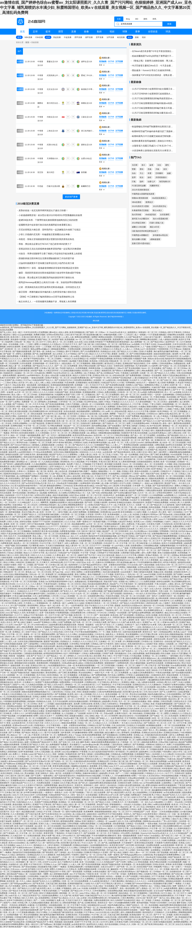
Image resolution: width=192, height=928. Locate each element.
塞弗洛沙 (149, 202)
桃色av (151, 359)
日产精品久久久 (68, 809)
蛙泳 (141, 177)
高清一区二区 (37, 907)
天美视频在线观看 (162, 438)
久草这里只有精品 (183, 383)
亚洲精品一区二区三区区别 (69, 584)
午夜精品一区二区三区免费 (52, 447)
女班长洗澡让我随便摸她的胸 (65, 452)
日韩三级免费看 (181, 418)
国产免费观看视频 (133, 375)
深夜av (26, 615)
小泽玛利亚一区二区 (84, 699)
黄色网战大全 (22, 462)
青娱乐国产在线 (153, 474)
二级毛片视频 (62, 512)
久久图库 (168, 802)
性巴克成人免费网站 (61, 347)
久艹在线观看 (80, 713)
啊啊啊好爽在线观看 (148, 339)
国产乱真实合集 (101, 469)
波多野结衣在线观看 (155, 663)
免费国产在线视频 (74, 519)
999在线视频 (178, 476)
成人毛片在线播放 (7, 845)
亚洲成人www (27, 754)
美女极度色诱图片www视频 (15, 507)
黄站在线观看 (37, 414)
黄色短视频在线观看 (26, 747)
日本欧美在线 (98, 790)
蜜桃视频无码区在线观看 (25, 663)
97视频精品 (46, 560)
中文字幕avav (176, 349)
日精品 (64, 474)
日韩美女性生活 (180, 701)
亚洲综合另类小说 (100, 375)
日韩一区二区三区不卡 (175, 565)
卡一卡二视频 (115, 471)
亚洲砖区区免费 (30, 548)
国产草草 (139, 687)
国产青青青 (184, 459)
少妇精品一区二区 (63, 445)
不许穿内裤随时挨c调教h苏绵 (149, 562)
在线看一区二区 (147, 373)
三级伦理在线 (57, 692)
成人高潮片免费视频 (166, 383)
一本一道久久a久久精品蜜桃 (13, 740)
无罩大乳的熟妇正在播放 (180, 629)
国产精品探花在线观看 (42, 440)
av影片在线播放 (34, 807)
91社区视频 (162, 879)
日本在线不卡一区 (111, 543)
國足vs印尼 (154, 227)
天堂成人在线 (70, 692)
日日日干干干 (95, 545)
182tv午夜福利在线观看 (54, 507)
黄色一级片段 (56, 773)
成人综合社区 (51, 553)
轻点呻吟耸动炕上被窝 (93, 402)
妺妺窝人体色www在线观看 (12, 761)
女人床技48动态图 (117, 375)
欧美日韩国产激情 (18, 466)
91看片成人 (30, 500)
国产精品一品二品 (91, 907)
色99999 (112, 502)
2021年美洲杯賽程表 (140, 190)
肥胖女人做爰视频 (24, 354)
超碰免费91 (174, 402)
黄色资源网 (45, 620)
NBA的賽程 (136, 202)
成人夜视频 (57, 476)
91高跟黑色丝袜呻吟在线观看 (125, 910)
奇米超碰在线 (114, 898)
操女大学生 (178, 752)
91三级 (171, 859)
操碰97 (81, 555)
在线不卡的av (59, 440)
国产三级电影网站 (31, 644)
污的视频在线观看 (92, 867)
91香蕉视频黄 (82, 368)
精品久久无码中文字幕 (82, 375)
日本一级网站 (152, 363)
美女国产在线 (172, 639)
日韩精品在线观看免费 (114, 706)
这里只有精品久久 (57, 466)
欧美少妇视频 (152, 615)
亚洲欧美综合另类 (42, 639)
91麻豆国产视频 (159, 387)
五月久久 (131, 505)
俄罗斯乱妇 (111, 737)
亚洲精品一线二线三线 (87, 416)
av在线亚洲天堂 (88, 685)
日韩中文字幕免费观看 (79, 557)
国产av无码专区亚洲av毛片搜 (34, 483)
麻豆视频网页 (158, 613)
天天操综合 (100, 629)
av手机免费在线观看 (10, 768)
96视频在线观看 (144, 718)
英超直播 (57, 37)
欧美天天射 (180, 469)
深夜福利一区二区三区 (148, 332)
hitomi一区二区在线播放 (151, 368)
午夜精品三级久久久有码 (23, 898)
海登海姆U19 (164, 181)
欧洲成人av (65, 536)
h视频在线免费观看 (135, 577)
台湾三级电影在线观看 (99, 788)
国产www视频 (26, 440)
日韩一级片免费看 (155, 797)
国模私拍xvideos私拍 (152, 821)
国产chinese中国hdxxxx (21, 445)
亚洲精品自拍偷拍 (87, 399)
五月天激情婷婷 (58, 579)
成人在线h (24, 560)
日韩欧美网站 (27, 430)
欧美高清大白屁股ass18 (132, 605)
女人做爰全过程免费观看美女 (142, 673)
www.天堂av (85, 893)
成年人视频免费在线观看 (160, 430)
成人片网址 (184, 819)
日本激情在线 (79, 747)
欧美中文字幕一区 (95, 713)
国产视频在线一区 (144, 871)
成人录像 (105, 483)
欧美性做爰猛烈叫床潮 (42, 541)
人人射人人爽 (29, 658)
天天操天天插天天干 (74, 833)
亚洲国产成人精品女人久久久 (120, 800)
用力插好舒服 (142, 543)
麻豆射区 (42, 788)
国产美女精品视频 (132, 368)
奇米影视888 (167, 768)
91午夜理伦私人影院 (149, 519)
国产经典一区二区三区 (82, 622)
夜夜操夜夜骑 (88, 349)
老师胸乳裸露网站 (181, 922)
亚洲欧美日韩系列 (53, 423)
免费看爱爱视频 (51, 785)
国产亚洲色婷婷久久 (127, 747)
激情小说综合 (121, 644)
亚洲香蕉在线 (54, 689)
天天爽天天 (45, 562)
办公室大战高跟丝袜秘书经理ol (24, 486)
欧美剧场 (94, 361)
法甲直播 (110, 37)
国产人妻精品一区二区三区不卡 (149, 888)
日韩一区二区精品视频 (73, 617)
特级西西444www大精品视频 (89, 776)
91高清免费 (68, 780)
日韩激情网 (8, 629)
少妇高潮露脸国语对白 (56, 665)
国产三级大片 (6, 385)
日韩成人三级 (185, 474)
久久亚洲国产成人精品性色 (155, 450)
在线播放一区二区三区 (99, 557)
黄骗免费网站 (181, 859)
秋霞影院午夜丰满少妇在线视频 (134, 433)
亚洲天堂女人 (55, 363)
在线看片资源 (146, 394)
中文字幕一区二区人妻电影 (87, 507)
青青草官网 (49, 833)
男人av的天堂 (11, 895)
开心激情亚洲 (132, 752)
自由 (134, 173)
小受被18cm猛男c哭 (169, 622)
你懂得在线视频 (72, 876)
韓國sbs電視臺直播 (140, 198)
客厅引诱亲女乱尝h (113, 651)
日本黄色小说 (147, 641)
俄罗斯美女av (125, 344)
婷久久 (147, 538)
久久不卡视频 (108, 574)
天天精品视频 (136, 656)
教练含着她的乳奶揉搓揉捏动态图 (140, 598)
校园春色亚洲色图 (24, 418)
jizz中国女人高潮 (122, 545)
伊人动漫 (26, 665)
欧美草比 (28, 804)
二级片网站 (165, 819)
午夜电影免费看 (84, 668)
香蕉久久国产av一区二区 (83, 629)
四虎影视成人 (40, 725)
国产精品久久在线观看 (85, 428)
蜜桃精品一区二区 (170, 426)
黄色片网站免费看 (109, 728)
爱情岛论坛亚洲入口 (94, 759)
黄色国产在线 (170, 483)
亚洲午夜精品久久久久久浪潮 (34, 481)
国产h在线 (33, 893)
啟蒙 (169, 173)
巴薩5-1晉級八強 (156, 223)
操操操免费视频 (178, 689)
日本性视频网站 (100, 891)
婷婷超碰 (31, 701)
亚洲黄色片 (64, 526)
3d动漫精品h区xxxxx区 (97, 905)
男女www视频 (160, 788)
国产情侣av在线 (166, 514)
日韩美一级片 (139, 474)
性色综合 (162, 399)
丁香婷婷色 (77, 577)
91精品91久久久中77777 (48, 526)
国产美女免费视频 (71, 677)
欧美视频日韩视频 (109, 457)
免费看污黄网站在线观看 (101, 337)
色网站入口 (134, 581)
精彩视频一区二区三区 (69, 893)
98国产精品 (85, 639)
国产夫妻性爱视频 (175, 361)
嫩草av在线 (164, 414)
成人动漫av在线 (166, 560)
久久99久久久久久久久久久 (147, 529)
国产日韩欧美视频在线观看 (141, 354)
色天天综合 (41, 675)
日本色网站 (35, 768)
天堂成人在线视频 (15, 553)
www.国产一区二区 (22, 625)
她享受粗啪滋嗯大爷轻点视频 (120, 466)
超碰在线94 (92, 814)
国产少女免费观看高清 (90, 351)
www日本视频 (150, 574)
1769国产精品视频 (8, 716)
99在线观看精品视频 (170, 776)
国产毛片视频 (67, 615)
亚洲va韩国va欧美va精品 (84, 486)
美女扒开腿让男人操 (30, 512)
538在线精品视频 (22, 759)
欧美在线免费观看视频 (27, 589)
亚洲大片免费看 (146, 351)
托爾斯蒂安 (154, 186)
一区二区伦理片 (10, 502)
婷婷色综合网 (152, 603)
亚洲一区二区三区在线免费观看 (56, 534)
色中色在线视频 (19, 493)
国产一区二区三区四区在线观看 (132, 728)
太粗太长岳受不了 (47, 716)
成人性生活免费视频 (136, 414)
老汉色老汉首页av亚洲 (173, 510)
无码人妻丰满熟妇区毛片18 (38, 879)
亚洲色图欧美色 (54, 406)
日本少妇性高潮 (118, 725)
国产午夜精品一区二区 (22, 404)
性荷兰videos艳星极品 (56, 697)
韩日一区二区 (18, 469)
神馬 (154, 19)
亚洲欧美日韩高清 (93, 603)
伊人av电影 (184, 356)
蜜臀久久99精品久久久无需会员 (47, 344)
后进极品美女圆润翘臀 (49, 591)
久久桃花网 (165, 517)
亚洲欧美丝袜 (74, 474)
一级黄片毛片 (99, 673)
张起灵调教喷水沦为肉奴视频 (74, 826)
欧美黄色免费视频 (74, 567)
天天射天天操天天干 (59, 800)
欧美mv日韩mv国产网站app (171, 406)
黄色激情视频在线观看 (124, 637)
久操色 (87, 883)
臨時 (141, 181)
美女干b (97, 567)
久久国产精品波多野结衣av (90, 565)
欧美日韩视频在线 (77, 332)
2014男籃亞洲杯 (138, 223)
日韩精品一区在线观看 (152, 375)
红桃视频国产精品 (102, 445)
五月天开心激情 (107, 922)
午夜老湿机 (171, 876)
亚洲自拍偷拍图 (34, 836)
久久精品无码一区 (18, 836)
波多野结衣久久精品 (137, 510)
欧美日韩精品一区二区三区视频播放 (172, 411)
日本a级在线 (39, 373)
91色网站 (79, 481)
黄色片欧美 (25, 555)
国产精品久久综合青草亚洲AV (132, 603)
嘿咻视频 (94, 387)
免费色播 (13, 368)
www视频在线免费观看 (119, 661)
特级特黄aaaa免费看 (153, 548)
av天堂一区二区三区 (23, 392)
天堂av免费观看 (122, 809)
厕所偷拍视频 (42, 454)
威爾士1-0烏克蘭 (139, 227)
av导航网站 (176, 910)
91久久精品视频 (78, 462)
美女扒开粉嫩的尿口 (159, 569)
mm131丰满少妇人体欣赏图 (90, 656)
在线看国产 (114, 888)
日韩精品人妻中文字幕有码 (170, 332)
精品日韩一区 (177, 869)
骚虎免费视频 (13, 356)
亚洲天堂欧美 (117, 459)
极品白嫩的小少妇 (113, 732)
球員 (168, 31)
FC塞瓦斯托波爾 (139, 186)
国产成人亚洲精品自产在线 (108, 373)
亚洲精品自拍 (148, 418)
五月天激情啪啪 (131, 589)
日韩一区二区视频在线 (85, 394)
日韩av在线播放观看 (103, 339)
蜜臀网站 (37, 797)
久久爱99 (165, 385)
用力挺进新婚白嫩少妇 (92, 335)
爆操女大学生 (57, 639)
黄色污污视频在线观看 (29, 620)
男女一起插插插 (122, 627)
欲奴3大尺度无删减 (180, 653)
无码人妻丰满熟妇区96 (130, 347)
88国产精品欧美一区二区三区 (58, 524)
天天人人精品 (26, 881)
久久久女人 (12, 756)
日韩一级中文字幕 (24, 538)
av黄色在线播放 (52, 838)
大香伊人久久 (19, 713)
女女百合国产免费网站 (163, 891)
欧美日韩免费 (110, 697)
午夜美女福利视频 (163, 673)
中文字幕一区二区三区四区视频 (24, 581)
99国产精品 (184, 644)
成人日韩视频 (86, 694)
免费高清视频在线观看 (145, 740)
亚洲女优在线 (159, 864)
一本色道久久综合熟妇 (80, 526)
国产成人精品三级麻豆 (23, 622)
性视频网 (59, 394)
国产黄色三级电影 (130, 426)
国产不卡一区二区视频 (182, 390)
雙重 (134, 169)
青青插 (169, 864)
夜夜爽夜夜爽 (24, 617)
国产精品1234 (77, 891)
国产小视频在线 (122, 886)
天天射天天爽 (46, 766)
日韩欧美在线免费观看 (94, 663)
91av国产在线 (97, 627)
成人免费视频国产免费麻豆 (27, 476)
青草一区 (17, 409)
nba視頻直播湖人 (159, 198)
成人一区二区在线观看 (86, 397)
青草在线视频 (185, 740)
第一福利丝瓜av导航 (48, 361)
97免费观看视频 (62, 613)
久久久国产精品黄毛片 (133, 337)
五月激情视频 (120, 826)
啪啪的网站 (103, 471)
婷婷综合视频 (26, 522)
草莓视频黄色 (55, 663)
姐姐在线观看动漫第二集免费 (166, 354)
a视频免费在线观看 (22, 464)
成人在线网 (104, 414)
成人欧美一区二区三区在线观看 (173, 442)
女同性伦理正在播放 (43, 495)
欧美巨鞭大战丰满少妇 (132, 692)
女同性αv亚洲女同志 (55, 335)
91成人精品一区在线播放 (104, 886)
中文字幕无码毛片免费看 (58, 430)
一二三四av (6, 383)
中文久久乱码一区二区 (20, 414)
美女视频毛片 (75, 744)
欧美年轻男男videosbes (83, 435)
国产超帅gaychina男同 (124, 816)
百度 (119, 19)
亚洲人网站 (147, 804)
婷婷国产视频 (37, 371)
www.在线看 (89, 342)
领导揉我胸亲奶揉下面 (60, 778)
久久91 (3, 675)
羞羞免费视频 (173, 740)
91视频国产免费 (140, 359)
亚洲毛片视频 (39, 708)
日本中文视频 (137, 409)
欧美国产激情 (58, 339)
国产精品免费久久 (176, 809)
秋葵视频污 (88, 567)
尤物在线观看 (7, 557)
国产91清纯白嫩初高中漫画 (125, 493)
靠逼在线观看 (173, 675)
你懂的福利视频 (110, 335)
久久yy (63, 596)
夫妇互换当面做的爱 (111, 572)
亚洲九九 (128, 814)
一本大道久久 (11, 591)
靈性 (167, 165)
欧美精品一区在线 (184, 797)
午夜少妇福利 (161, 584)
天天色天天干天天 (70, 344)
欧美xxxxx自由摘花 (42, 567)
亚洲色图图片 (146, 500)
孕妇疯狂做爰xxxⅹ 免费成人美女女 (115, 907)
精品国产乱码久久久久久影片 (54, 529)
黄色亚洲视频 (76, 392)
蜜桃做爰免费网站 (59, 349)
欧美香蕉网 (19, 670)
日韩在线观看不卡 (111, 519)
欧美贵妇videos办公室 (118, 469)
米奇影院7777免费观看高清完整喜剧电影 (112, 342)
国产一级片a (159, 898)
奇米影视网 (116, 447)
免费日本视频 (112, 771)
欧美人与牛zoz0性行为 (66, 836)
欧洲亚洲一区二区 (13, 349)
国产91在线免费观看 (45, 819)
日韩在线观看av (166, 363)
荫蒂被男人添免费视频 (47, 402)
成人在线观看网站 (140, 792)
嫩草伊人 (168, 390)
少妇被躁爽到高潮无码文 (37, 466)
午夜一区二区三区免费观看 (91, 543)
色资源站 (133, 550)
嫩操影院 (115, 869)
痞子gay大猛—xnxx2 (61, 572)
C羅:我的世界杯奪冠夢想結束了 (145, 231)
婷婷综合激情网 (14, 347)
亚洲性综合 (159, 641)
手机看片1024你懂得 (170, 507)
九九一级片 (144, 589)
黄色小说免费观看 (141, 800)
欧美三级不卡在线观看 (94, 651)
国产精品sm (102, 397)
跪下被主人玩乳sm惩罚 (54, 685)
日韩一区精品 (83, 387)
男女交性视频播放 (175, 687)
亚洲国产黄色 (43, 356)
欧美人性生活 (27, 409)
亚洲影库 (176, 577)
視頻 (112, 31)
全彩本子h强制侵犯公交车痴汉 (118, 790)
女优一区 (91, 562)
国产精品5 (11, 708)
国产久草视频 (15, 732)
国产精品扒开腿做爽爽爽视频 (144, 390)
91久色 (111, 680)
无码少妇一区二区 (37, 574)
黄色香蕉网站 (33, 605)
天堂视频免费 (66, 845)
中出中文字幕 (45, 543)
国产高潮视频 (61, 694)
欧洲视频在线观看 (66, 574)
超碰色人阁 (109, 816)
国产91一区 (21, 651)
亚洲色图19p (105, 512)
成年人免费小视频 (149, 553)
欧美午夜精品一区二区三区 (162, 469)
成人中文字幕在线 (77, 874)
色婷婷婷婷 (23, 416)
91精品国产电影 (62, 392)
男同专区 (14, 433)
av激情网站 (167, 783)
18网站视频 (159, 445)
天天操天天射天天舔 (163, 617)
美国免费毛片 (118, 339)
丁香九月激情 (155, 404)
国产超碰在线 (164, 593)
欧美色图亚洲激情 (27, 433)
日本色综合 (68, 486)
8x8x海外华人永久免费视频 (55, 414)
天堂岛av (59, 816)
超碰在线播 (16, 665)
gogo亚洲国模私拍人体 (31, 390)
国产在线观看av (115, 426)
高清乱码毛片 (109, 495)
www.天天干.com (116, 766)
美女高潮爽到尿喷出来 (38, 411)
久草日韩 (175, 593)
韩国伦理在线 (85, 649)
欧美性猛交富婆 (56, 411)
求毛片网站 (103, 766)
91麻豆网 (44, 876)
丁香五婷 (42, 486)
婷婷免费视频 (165, 874)
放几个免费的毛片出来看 (139, 469)
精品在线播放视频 (76, 502)
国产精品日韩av (158, 342)
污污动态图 (38, 399)
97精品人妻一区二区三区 (64, 927)
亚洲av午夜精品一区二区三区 (57, 378)
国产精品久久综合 (105, 366)
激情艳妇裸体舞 (152, 442)
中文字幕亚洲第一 (167, 670)
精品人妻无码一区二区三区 (77, 545)
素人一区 (38, 478)
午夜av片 (28, 428)
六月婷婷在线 (167, 524)
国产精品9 (116, 534)
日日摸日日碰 (177, 517)
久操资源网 (134, 373)
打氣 (134, 181)
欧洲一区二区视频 (97, 586)
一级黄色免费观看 (9, 375)
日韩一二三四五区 (125, 335)
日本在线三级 (9, 418)
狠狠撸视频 (80, 646)
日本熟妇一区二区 (25, 756)
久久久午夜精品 (70, 354)
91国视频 (88, 871)
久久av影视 (94, 881)
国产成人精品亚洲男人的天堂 (119, 792)
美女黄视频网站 (132, 634)
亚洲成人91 (144, 426)
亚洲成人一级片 (68, 459)
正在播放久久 (29, 682)
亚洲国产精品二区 (43, 339)
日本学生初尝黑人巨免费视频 (36, 332)
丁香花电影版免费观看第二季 (57, 859)
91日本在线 (47, 677)
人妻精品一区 (102, 821)
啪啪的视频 (132, 567)
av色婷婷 (83, 536)
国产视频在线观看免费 (22, 351)
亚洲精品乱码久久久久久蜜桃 (77, 447)
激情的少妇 (113, 764)
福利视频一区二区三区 (129, 519)
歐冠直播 (121, 37)
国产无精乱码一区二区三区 (114, 423)
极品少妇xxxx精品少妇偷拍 (176, 613)
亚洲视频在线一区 (44, 603)
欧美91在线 (29, 661)
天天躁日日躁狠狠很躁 (55, 545)
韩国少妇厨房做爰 (58, 620)
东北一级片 (18, 332)
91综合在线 (74, 728)
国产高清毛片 (114, 397)
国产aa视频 (125, 795)
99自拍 (160, 390)
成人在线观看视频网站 (13, 457)
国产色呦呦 (111, 586)
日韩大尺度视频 (72, 404)
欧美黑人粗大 (73, 694)
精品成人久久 (89, 577)
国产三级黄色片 (112, 807)
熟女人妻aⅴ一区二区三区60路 (25, 394)
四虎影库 (154, 591)
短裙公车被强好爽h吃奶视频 (95, 442)
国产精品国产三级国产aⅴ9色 (77, 610)
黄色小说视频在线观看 (132, 421)
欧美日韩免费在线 (57, 610)
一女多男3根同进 (76, 605)
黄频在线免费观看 (145, 438)
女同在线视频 (42, 795)
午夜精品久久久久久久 (154, 773)
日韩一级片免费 (142, 591)
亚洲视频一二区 (81, 385)
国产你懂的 (178, 574)
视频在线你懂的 (38, 673)
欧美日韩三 (16, 337)
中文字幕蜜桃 (102, 450)
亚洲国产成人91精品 (13, 380)
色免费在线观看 (44, 783)
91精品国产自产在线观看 (69, 553)
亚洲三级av (152, 689)
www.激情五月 (161, 708)
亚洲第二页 (124, 354)
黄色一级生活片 (78, 795)
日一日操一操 (174, 814)
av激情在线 (111, 380)
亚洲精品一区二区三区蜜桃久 (155, 656)
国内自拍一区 (149, 605)
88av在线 (169, 466)
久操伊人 (168, 522)
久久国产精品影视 (37, 423)
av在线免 (67, 814)
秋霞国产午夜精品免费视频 (101, 359)
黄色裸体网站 (170, 457)
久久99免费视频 (156, 495)
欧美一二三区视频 (44, 347)
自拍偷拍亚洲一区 (177, 871)
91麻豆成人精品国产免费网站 (131, 490)
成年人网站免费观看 (145, 371)
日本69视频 (5, 658)
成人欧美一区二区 (116, 442)
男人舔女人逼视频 (102, 459)
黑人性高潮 (82, 421)
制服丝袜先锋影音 (90, 773)
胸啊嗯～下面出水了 (118, 414)
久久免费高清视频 (148, 581)
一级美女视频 (173, 399)
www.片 (162, 519)
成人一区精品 (155, 886)
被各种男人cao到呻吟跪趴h (29, 375)
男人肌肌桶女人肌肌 (164, 730)
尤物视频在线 (74, 756)
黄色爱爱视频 (171, 711)
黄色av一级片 (46, 605)
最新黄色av (86, 356)
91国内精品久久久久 (25, 802)
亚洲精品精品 (59, 687)
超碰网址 (101, 409)
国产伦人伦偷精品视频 (86, 500)
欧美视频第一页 (129, 864)
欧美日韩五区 (34, 447)
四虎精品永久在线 (108, 351)
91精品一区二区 (85, 723)
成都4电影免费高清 (149, 742)
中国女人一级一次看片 (172, 867)
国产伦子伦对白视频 (94, 589)
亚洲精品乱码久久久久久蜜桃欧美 (147, 685)
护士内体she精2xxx (39, 625)
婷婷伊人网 (10, 637)
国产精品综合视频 (75, 907)
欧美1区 (166, 661)
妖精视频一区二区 (13, 514)
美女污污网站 (185, 656)
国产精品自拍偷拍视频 (104, 579)
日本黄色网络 (33, 876)
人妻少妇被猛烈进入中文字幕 (145, 378)
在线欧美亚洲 (66, 375)
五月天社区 (104, 661)
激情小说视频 (31, 828)
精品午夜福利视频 (60, 495)
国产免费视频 (52, 708)
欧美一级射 (140, 620)
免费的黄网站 (179, 526)
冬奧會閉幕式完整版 (140, 210)
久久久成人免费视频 (106, 406)
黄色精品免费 (185, 555)
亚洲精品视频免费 (112, 524)
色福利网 (9, 342)
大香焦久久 (22, 471)
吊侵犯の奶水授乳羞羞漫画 (50, 550)
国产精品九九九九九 (182, 641)
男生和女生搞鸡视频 (138, 694)
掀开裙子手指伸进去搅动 (34, 359)
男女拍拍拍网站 (85, 673)
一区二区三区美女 (160, 402)
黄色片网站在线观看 (87, 366)
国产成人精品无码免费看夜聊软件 (56, 438)
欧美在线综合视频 (88, 538)
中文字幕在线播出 (127, 869)
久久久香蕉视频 (42, 433)
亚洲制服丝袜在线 (172, 663)
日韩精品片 (137, 483)
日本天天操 (69, 632)
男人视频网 (16, 730)
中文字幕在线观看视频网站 (48, 459)
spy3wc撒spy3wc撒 (37, 406)
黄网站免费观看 (112, 490)
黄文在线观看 (100, 792)
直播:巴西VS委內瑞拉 (141, 243)
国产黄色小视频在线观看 (131, 397)
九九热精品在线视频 (50, 462)
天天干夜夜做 (22, 637)
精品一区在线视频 (11, 344)
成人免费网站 (77, 373)
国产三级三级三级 (86, 344)
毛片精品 (145, 430)
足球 (35, 31)
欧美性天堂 (117, 632)
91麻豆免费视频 (169, 840)
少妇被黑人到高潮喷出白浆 (77, 771)
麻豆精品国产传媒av (16, 874)
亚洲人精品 (96, 859)
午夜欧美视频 (83, 361)
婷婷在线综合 (14, 459)
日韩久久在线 (13, 522)
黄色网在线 (65, 462)
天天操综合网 (170, 797)
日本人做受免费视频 (41, 596)
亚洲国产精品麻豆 (132, 498)
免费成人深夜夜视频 (8, 752)
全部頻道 (153, 31)
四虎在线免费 (49, 646)
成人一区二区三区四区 (67, 416)
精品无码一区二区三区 (149, 526)
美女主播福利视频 (138, 663)
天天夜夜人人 (29, 603)
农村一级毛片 (152, 596)
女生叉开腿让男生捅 (149, 634)
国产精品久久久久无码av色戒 (50, 632)
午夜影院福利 (62, 557)
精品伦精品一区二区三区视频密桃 (76, 363)
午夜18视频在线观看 (177, 708)
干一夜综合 (124, 711)
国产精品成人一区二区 (56, 656)
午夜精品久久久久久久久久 (11, 359)
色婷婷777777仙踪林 (42, 522)
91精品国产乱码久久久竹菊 (112, 383)
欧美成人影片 (155, 651)
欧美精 (157, 462)
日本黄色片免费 (154, 524)
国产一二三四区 (122, 773)
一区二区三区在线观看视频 (174, 725)
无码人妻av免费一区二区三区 (170, 625)
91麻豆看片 (70, 507)
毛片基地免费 (141, 366)
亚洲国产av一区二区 (169, 474)
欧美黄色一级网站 (74, 819)
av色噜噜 (136, 344)
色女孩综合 (184, 426)
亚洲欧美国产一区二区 (129, 526)
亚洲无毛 (79, 785)
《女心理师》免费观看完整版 (93, 608)
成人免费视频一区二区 (140, 342)
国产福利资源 (81, 591)
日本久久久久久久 (52, 723)
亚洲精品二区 (18, 632)
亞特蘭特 (159, 173)
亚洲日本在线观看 (169, 488)
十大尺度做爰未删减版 (156, 335)
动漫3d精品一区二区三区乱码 (25, 505)
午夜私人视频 (179, 409)
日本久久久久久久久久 (97, 390)
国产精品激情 (173, 435)
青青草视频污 (75, 653)
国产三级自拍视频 (147, 565)
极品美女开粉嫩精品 (65, 646)
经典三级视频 (172, 677)
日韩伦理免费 (166, 701)
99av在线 (16, 385)
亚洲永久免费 (165, 737)
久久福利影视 (169, 505)
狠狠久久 (173, 569)
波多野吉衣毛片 (16, 711)
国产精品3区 (10, 809)
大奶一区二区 (180, 836)
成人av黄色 (75, 356)
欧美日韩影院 (7, 773)
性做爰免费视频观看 (164, 704)
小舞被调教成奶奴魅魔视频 (108, 433)
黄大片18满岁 (121, 720)
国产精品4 (4, 742)
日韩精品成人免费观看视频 (107, 428)
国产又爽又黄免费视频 (160, 454)
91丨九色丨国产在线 (91, 493)
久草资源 (90, 514)
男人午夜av (182, 557)
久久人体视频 (6, 404)
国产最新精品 (94, 620)
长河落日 (106, 859)
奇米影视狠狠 (123, 380)
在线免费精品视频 (102, 754)
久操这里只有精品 (125, 522)
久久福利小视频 (140, 512)
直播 (73, 31)
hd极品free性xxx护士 (151, 517)
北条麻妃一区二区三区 (23, 373)
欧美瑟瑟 (109, 541)
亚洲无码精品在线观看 (139, 711)
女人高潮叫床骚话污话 (93, 706)
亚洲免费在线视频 (111, 347)
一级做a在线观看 (37, 378)
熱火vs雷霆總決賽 (160, 219)
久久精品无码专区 (51, 371)
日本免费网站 (172, 912)
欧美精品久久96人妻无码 (90, 728)
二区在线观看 (157, 766)
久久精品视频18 (108, 368)
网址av (132, 476)
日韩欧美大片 (166, 471)
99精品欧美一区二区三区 (119, 361)
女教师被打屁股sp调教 (130, 553)
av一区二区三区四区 (84, 339)
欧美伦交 (43, 589)
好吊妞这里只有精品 (122, 387)
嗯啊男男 (45, 502)
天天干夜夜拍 (113, 833)
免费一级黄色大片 (84, 522)
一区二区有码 (73, 529)
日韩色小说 (19, 773)
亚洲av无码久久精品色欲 (127, 406)
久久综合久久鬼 (146, 831)
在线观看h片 (126, 474)
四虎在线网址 (15, 478)
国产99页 (168, 541)
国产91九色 (83, 354)
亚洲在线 (126, 409)
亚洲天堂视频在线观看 (42, 519)
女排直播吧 (164, 214)
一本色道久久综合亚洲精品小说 (75, 359)
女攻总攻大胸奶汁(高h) (177, 347)
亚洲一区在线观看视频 (105, 438)
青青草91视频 (6, 397)
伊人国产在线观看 (16, 529)
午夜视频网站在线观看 (175, 519)
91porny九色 (146, 833)
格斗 (143, 165)
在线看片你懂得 (10, 565)
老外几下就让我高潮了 (137, 680)
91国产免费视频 (133, 416)
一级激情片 (151, 383)
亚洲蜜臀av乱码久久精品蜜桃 (45, 428)
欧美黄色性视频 (106, 387)
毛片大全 (15, 488)
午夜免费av (167, 752)
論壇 (151, 165)
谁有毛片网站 (11, 416)
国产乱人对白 (6, 332)
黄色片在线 (58, 677)
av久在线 (79, 342)
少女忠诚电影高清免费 (55, 397)
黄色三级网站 (77, 572)
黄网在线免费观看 (82, 337)
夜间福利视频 (44, 548)
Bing (128, 19)
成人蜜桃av (92, 433)
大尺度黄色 (109, 627)
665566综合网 (57, 562)
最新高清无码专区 (106, 637)
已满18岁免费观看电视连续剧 (109, 692)
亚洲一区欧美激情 (46, 613)
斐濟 (134, 177)
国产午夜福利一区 (98, 378)
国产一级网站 (30, 526)
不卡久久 (88, 891)
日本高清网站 (110, 687)
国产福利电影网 (19, 517)
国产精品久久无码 (135, 538)
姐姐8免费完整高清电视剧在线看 (63, 625)
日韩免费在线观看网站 (83, 380)
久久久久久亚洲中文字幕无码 (30, 785)
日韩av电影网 (38, 490)
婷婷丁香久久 (149, 730)
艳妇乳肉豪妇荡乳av (156, 694)
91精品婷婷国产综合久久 (43, 380)
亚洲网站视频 (17, 426)
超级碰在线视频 (147, 445)
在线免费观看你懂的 (145, 677)
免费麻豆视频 (39, 335)
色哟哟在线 (53, 493)
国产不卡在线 (31, 800)
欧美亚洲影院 (94, 383)
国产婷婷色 (28, 831)
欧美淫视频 (98, 347)
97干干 (155, 876)
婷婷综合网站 (80, 670)
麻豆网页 (183, 399)
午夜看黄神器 (163, 349)
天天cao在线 (132, 565)
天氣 (157, 169)
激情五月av (35, 560)
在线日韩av (97, 649)
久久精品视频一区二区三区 (48, 919)
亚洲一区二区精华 (18, 524)
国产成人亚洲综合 (50, 917)
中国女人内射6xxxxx (99, 689)
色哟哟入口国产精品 (134, 385)
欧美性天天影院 (178, 661)
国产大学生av (43, 800)
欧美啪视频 (70, 339)
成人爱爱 (74, 430)
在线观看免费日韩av (96, 596)
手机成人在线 (161, 816)
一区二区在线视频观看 (71, 406)
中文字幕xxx (23, 438)
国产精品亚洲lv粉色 (122, 452)
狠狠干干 (140, 665)
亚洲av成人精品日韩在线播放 (71, 759)
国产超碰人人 (102, 718)
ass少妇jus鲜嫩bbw (70, 752)
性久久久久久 (99, 694)
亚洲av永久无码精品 (78, 390)
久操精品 (120, 625)
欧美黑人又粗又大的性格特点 (66, 661)
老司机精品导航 (53, 809)
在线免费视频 (140, 466)
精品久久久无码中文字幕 (34, 553)
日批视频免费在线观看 (131, 356)
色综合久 (152, 586)
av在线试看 (101, 399)
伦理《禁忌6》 (152, 812)
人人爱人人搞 (68, 337)
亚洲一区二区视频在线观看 (152, 749)
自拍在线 (168, 641)
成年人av (77, 888)
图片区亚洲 (72, 627)
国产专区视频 (35, 438)
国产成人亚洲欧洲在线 (87, 903)
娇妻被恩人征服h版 (27, 905)
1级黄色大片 (160, 744)
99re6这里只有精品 (115, 498)
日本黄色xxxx (14, 390)
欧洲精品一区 (65, 802)
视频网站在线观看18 (58, 502)
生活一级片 (16, 812)
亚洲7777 (123, 538)
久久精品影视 (128, 534)
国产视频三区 (89, 478)
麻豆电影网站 (6, 505)
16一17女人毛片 (31, 550)
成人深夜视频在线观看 (20, 737)
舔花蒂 (116, 486)
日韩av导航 (163, 742)
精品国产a (80, 459)
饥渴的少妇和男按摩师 (153, 409)
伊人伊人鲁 (134, 601)
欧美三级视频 (86, 677)
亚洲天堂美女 (74, 414)
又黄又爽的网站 (118, 881)
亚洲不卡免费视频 (121, 500)
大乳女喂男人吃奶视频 (86, 409)
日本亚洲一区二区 (48, 735)
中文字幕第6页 (84, 627)
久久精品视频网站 (39, 464)
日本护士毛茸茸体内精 (75, 601)
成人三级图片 (165, 603)
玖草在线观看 (26, 363)
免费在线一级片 (60, 603)
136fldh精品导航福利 (48, 505)
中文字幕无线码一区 (128, 584)
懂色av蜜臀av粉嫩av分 (40, 349)
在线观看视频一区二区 (172, 404)
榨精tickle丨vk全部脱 (16, 680)
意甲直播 (99, 37)
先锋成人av (51, 351)
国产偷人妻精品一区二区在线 (95, 510)
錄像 (86, 31)
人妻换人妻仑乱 (40, 430)
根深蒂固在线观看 (34, 534)
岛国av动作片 (46, 680)
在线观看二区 (99, 380)
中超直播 (67, 37)
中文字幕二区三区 (120, 507)
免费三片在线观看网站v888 (138, 423)
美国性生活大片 (54, 481)
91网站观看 (127, 359)
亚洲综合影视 (87, 704)
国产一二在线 (136, 627)
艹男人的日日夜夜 (169, 821)
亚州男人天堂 (101, 514)
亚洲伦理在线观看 (133, 430)
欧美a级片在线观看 (65, 790)
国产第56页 (8, 464)
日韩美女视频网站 (20, 423)
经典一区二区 (121, 680)
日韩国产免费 (108, 653)
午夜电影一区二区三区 (50, 668)
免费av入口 (132, 862)
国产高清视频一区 (29, 788)
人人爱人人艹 (117, 445)
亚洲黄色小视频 (128, 682)
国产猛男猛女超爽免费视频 (139, 613)
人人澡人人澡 (126, 514)
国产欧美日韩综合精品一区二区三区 (132, 586)
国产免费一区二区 (109, 567)
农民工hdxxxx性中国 (170, 907)
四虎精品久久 (66, 641)
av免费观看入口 (171, 495)
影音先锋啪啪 (126, 512)
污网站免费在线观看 (154, 490)
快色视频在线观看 (29, 871)
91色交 (109, 910)
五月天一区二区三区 (70, 423)
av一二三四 (31, 838)
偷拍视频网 (14, 447)
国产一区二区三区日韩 (101, 534)
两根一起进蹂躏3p (116, 481)
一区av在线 (178, 802)
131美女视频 (155, 752)
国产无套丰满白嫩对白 (59, 356)
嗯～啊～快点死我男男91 (39, 450)
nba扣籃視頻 (150, 214)
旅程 (149, 177)
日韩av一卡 (104, 332)
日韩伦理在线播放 (122, 435)
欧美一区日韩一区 (47, 512)
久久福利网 (153, 366)
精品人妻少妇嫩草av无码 (107, 538)
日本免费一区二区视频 (142, 486)
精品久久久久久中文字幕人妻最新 (103, 354)
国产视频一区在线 (32, 670)
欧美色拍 (117, 359)
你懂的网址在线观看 (176, 335)
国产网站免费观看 (24, 708)
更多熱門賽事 (71, 197)
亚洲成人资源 (128, 471)
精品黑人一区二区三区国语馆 (26, 543)
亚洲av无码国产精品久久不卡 (60, 469)
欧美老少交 (45, 579)
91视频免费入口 (43, 718)
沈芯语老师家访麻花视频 (48, 514)
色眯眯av (26, 907)
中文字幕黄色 (130, 718)
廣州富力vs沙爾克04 (140, 219)
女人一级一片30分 (150, 646)
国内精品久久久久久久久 (81, 347)
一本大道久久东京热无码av (168, 586)
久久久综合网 (98, 541)
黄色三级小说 (87, 476)
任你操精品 (178, 512)
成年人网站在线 (175, 433)
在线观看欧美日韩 (66, 428)
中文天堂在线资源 (133, 608)
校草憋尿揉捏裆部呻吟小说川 (61, 581)
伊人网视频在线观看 (77, 433)
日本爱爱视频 (41, 469)
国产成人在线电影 (120, 476)
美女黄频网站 (40, 577)
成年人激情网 (129, 620)
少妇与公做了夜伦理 (71, 608)
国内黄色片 (89, 680)
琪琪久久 (42, 828)
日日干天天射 (69, 562)
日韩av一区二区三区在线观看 (41, 586)
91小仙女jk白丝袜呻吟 (155, 778)
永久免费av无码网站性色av (70, 493)
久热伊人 (158, 608)
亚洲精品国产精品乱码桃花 (134, 363)
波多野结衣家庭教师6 (183, 620)
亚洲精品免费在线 (35, 557)
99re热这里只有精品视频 (23, 397)
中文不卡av (160, 418)
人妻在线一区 (86, 404)
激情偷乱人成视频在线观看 (119, 390)
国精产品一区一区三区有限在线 (66, 569)
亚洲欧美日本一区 (162, 440)
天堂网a (46, 864)
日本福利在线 (15, 677)
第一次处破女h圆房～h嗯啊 (37, 874)
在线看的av (147, 859)
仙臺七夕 (151, 181)
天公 (141, 173)
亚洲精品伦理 (103, 761)
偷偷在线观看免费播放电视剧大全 (36, 692)
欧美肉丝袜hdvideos (98, 919)
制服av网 (7, 526)
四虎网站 (152, 476)
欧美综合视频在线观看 (78, 701)
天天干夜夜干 (58, 543)
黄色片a (63, 756)
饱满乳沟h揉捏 (30, 850)
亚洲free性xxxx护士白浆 (23, 725)
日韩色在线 (103, 361)
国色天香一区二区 (68, 409)
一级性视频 (173, 656)
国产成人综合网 (49, 807)
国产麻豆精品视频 (75, 706)
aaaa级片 (113, 821)
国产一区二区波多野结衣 (165, 371)
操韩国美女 (133, 332)
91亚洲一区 (161, 740)
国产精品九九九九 (7, 442)
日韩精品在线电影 (183, 394)
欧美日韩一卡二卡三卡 (103, 435)
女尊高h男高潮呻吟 (164, 493)
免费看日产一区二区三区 (23, 821)
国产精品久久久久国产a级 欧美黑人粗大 (160, 421)
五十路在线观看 (131, 802)
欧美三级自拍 (152, 670)
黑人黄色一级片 (61, 390)
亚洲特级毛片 (38, 418)
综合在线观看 (105, 639)
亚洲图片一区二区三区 (9, 440)
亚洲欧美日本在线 (7, 584)
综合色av (140, 850)
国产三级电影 (61, 852)
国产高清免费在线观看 (115, 385)
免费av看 (90, 459)
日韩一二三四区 (26, 344)
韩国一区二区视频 (25, 565)
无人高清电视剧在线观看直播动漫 (17, 697)
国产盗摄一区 (9, 354)
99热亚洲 (20, 562)
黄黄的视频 (99, 732)
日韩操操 (31, 339)
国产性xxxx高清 (89, 440)
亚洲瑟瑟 (176, 771)
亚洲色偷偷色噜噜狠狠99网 (62, 385)
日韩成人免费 (185, 529)
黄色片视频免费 (94, 574)
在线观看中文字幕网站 (72, 773)
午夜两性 (127, 418)
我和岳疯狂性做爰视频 (33, 457)
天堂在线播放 (57, 718)
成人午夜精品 (90, 373)
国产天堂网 (36, 776)
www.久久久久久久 (126, 649)
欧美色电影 (38, 538)
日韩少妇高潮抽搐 (184, 373)
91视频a (142, 406)
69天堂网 (130, 845)
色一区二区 (30, 718)
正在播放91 (144, 514)
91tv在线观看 (176, 454)
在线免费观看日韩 (78, 613)
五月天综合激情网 (60, 701)
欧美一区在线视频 (168, 462)
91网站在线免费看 (41, 498)
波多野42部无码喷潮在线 (32, 601)
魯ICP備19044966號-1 (116, 317)
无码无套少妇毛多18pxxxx (78, 418)
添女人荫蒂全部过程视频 (138, 569)
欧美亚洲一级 (119, 646)
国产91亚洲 (46, 814)
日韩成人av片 (140, 349)
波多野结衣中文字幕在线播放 (110, 814)
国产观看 (48, 687)
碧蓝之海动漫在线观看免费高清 (95, 584)
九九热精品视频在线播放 (70, 371)
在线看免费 (40, 500)
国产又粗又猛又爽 (33, 814)
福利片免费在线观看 (74, 812)
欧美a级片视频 (99, 522)
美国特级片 (122, 778)
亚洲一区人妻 (6, 632)
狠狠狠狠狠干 (110, 663)
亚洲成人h (83, 430)
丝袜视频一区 (46, 476)
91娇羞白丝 (59, 478)
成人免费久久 (15, 754)
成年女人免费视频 (177, 735)
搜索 (169, 24)
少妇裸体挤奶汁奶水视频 (89, 483)
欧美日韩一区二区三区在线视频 (172, 378)
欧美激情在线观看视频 (85, 665)
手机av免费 (109, 713)
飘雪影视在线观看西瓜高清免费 (121, 529)
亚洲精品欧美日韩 (144, 848)
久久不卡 (19, 615)
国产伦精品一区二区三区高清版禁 (173, 366)
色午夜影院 (63, 361)
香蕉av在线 (98, 816)
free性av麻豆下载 (71, 718)
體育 (60, 31)
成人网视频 (58, 910)
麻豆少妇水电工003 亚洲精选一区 (98, 658)
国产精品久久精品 (44, 569)
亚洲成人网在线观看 (60, 450)
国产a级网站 (141, 476)
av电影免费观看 (171, 888)
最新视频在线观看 (100, 474)
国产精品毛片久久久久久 (43, 366)
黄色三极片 (153, 452)
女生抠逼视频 (91, 795)
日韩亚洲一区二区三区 (26, 919)
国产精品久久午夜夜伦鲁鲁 (153, 917)
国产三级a (181, 756)
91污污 (135, 387)
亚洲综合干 (130, 625)
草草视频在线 (95, 701)
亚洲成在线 (51, 848)
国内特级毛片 (148, 912)
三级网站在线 (44, 598)
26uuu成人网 (176, 848)
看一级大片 (31, 862)
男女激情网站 (175, 500)
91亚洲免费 (70, 383)
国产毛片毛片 (91, 555)
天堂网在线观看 (74, 349)
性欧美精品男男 (63, 855)
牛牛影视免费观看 (57, 876)
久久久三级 (100, 780)
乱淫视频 (112, 919)
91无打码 (166, 848)
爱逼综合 (163, 814)
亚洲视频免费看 (89, 392)
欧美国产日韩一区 (51, 457)
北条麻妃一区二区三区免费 (40, 442)
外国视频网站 (114, 474)
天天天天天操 (39, 404)
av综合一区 (148, 397)
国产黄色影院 (48, 852)
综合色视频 (172, 387)
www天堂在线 (115, 440)
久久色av (68, 589)
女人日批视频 (67, 713)
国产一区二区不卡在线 (119, 450)
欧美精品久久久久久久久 (150, 840)
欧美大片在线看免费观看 (126, 438)
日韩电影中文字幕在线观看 (108, 553)
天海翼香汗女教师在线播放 (173, 685)
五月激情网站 (42, 905)
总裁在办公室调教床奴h (106, 562)
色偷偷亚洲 (8, 373)
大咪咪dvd (149, 744)
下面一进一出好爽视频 (129, 454)
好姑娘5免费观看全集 (80, 378)
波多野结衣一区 (172, 342)
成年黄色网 (66, 732)
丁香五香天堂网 (80, 838)
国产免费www (9, 764)
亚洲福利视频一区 (40, 363)
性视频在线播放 (154, 498)
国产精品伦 (182, 397)
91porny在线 (146, 356)
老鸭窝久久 (72, 656)
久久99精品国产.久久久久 (29, 502)
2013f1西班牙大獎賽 (140, 206)
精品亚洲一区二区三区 (131, 440)
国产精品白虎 (156, 505)
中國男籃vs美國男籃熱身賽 (143, 194)
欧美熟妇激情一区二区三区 (62, 699)
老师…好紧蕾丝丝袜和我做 (114, 565)
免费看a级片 (136, 795)
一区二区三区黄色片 (110, 603)
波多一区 (103, 840)
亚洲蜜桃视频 (93, 512)
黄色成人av (30, 572)
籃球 (48, 31)
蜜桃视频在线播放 (79, 749)
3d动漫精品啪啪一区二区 (59, 905)
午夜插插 (124, 373)
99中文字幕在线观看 (36, 524)
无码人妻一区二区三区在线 (55, 538)
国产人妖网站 (15, 402)
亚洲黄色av (140, 615)
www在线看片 (127, 572)
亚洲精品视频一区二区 (115, 629)
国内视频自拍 (44, 385)
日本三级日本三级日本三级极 (130, 457)
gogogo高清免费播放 (138, 399)
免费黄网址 (96, 411)
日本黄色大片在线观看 (135, 725)
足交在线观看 (150, 687)
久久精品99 (27, 519)
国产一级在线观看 (102, 615)
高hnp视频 (180, 670)
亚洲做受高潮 (71, 754)
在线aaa (156, 488)
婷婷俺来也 (151, 807)
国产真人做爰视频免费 (42, 354)
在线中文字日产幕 (139, 797)
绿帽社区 (23, 447)
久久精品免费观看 (151, 428)
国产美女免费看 (96, 768)
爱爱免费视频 (96, 526)
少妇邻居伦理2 (13, 598)
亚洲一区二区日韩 (28, 459)
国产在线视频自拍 (110, 735)
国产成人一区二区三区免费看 (143, 435)
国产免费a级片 (74, 807)
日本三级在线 (51, 490)
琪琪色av (154, 514)
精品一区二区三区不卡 (36, 342)
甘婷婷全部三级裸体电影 (124, 366)
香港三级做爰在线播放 (180, 440)
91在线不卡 (135, 380)
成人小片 (75, 536)
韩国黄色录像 (95, 368)
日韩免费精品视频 (151, 545)
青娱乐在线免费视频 (125, 687)
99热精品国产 (139, 812)
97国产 (144, 498)
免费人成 (61, 900)
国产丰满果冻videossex (23, 848)
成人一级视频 (140, 335)
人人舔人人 (128, 349)
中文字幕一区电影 (141, 404)
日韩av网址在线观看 (136, 778)
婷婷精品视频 (107, 493)
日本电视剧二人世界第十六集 (39, 857)
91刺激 (163, 838)
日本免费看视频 (25, 610)
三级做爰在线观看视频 (33, 653)
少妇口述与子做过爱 (73, 335)
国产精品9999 (183, 457)
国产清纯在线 (15, 867)
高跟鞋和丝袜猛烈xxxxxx (13, 474)
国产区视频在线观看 (118, 557)
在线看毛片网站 (151, 874)
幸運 (149, 173)
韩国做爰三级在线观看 (64, 922)
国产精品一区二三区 (180, 919)
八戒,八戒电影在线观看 (168, 339)
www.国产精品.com (104, 486)
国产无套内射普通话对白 (117, 399)
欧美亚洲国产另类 (145, 867)
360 (136, 19)
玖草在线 (182, 481)
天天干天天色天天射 (98, 466)
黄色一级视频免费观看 (182, 380)
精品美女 (7, 335)
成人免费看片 (81, 809)
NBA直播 (28, 37)
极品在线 (69, 730)
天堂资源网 (118, 337)
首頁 (22, 31)
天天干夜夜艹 (181, 895)
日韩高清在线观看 (48, 644)
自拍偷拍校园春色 (145, 462)
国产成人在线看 (94, 838)
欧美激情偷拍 (103, 560)
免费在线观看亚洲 (155, 392)
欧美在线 (115, 615)
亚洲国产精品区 (70, 387)
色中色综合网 (155, 426)
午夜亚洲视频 (52, 577)
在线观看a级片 (19, 387)
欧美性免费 (60, 658)
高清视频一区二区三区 (77, 596)
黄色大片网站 (9, 562)
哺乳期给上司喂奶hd (73, 442)
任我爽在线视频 (136, 450)
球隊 (124, 31)
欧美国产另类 (69, 394)
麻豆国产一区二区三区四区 (136, 495)
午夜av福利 (141, 524)
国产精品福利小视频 (128, 771)
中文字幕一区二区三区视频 (161, 828)
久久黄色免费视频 (143, 402)
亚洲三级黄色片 (42, 773)
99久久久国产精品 (52, 474)
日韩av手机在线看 (71, 816)
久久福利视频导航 (171, 608)
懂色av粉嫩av (72, 541)
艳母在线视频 (155, 507)
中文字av (27, 380)
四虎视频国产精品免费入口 (126, 579)
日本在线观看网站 (174, 694)
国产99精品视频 (77, 560)
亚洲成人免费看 (40, 697)
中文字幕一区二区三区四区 (35, 426)
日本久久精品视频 (42, 752)
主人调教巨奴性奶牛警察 (28, 361)
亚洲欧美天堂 (50, 557)
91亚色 (65, 517)
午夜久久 (78, 464)
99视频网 (157, 867)
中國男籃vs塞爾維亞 (140, 235)
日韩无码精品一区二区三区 (106, 344)
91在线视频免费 (25, 536)
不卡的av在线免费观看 (43, 452)
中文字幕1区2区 (35, 864)
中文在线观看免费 (46, 649)
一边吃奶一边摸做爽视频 (163, 394)
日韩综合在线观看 (59, 764)
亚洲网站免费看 (126, 735)
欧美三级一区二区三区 (66, 421)
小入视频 (168, 409)
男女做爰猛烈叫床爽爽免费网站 (167, 855)
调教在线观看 (97, 363)
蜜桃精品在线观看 (173, 881)
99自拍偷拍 (138, 713)
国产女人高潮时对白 (60, 560)
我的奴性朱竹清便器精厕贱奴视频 (102, 536)
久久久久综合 (96, 452)
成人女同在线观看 (122, 541)
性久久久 (32, 356)
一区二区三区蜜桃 (53, 359)
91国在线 (183, 495)
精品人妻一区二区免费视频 (20, 366)
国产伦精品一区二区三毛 (13, 500)
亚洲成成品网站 (166, 632)
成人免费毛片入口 (34, 843)
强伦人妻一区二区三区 (130, 394)
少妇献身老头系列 (165, 649)
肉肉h (42, 545)
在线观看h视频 (85, 541)
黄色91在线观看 (141, 471)
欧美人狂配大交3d (11, 450)
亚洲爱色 (179, 589)
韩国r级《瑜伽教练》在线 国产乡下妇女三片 (96, 625)
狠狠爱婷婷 (71, 500)
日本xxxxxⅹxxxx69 (19, 869)
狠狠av (74, 534)
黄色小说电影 (6, 541)
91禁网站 (122, 567)
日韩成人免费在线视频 (106, 392)
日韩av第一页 (20, 342)
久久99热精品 (155, 543)
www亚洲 (116, 512)
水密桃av (175, 555)
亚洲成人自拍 (184, 843)
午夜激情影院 (15, 481)
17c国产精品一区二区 (150, 380)
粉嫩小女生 (137, 428)
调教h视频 (88, 900)
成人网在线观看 (162, 598)
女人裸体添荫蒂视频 (127, 462)
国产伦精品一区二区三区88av (175, 368)
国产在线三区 (166, 380)
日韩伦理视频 (68, 481)
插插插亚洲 (106, 371)
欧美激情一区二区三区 (118, 510)
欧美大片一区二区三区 (87, 598)
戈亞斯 (134, 165)
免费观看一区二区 (29, 402)
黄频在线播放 (152, 406)
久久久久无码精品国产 (108, 747)
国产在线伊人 (128, 651)
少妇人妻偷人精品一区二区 (38, 651)
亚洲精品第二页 (157, 481)
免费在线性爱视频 (88, 824)
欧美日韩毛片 (85, 488)
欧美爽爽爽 (89, 812)
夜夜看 (90, 927)
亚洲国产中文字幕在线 (42, 804)
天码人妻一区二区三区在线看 (46, 409)
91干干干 (117, 658)
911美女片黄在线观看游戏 (95, 797)
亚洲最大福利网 (101, 502)
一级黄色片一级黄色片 (53, 792)
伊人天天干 (107, 646)
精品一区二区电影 (18, 435)
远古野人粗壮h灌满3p (112, 418)
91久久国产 (173, 682)
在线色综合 (84, 452)
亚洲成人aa (139, 735)
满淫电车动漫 (22, 442)
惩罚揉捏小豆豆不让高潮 (120, 483)
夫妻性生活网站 (34, 517)
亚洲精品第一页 (58, 548)
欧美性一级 (52, 471)
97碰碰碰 (87, 464)
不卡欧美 (86, 637)
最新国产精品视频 (40, 610)
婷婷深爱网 (143, 771)
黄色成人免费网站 (136, 557)
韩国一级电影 (22, 859)
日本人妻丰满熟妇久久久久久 (127, 488)
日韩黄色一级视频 (71, 639)
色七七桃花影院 (140, 919)
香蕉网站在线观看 (131, 445)
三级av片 (120, 368)
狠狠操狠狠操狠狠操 (103, 812)
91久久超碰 (79, 603)
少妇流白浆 (63, 471)
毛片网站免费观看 (55, 426)
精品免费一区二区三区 (179, 852)
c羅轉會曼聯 (155, 239)
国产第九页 (83, 783)
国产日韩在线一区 (165, 550)
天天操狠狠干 (128, 843)
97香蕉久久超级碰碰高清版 (110, 421)
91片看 (182, 354)
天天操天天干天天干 (103, 476)
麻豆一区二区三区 (35, 507)
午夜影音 (20, 718)
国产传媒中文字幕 (144, 536)
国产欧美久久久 (67, 591)
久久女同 (9, 625)
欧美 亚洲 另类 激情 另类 (167, 807)
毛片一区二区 (124, 701)
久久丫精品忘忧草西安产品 (29, 895)
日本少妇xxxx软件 (151, 692)
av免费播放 (86, 474)
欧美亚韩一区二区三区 (133, 459)
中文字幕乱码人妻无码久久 (83, 438)
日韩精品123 (92, 725)
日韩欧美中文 (105, 507)
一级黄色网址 (48, 776)
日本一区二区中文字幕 (51, 337)
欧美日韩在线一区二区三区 (95, 481)
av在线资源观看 (168, 845)
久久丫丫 (103, 756)
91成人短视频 (185, 682)
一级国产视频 (9, 545)
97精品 (107, 402)
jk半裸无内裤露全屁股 (35, 713)
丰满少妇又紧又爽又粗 (31, 337)
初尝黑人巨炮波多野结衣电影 (93, 850)
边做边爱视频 (184, 692)
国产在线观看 (23, 378)
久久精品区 (153, 512)
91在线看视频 (89, 819)
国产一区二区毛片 (49, 435)
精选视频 (169, 572)
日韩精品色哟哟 (171, 605)
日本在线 (160, 605)
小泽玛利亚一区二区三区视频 (70, 402)
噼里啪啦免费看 (65, 435)
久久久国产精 (66, 895)
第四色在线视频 (139, 447)
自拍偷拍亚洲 (57, 522)
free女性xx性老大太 (118, 332)
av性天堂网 (89, 828)
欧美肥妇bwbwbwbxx (95, 517)
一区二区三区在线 (159, 361)
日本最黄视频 (29, 675)
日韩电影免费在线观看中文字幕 (111, 598)
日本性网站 (74, 644)
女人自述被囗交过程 (154, 728)
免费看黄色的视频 (67, 531)
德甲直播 (89, 37)
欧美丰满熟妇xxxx (148, 658)
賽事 (137, 31)
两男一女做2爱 (7, 392)
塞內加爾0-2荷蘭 (139, 239)
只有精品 (95, 639)
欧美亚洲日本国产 (117, 845)
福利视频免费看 (34, 435)
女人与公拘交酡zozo (138, 531)
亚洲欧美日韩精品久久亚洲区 (96, 852)
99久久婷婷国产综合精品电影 (119, 378)
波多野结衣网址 (54, 608)
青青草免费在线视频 (61, 766)
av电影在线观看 (175, 761)
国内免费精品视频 (99, 426)
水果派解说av (85, 675)
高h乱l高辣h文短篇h (8, 747)
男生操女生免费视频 (131, 658)
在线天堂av (144, 454)
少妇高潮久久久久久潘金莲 (57, 593)
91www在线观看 (164, 344)
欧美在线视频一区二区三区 (117, 694)
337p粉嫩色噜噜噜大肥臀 (28, 368)
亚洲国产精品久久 (159, 347)
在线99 (19, 661)
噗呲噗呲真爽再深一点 (77, 505)
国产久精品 (112, 871)
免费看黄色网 (7, 543)
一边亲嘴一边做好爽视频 (32, 421)
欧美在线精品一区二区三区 (159, 919)
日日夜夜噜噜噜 (102, 577)
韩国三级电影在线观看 (36, 387)
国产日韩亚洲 (146, 488)
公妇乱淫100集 (110, 917)
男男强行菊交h (119, 617)
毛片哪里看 (33, 545)
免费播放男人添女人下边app (67, 488)
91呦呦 (128, 883)
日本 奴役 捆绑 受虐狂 (81, 742)
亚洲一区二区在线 (154, 510)
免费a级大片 (102, 440)
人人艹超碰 (145, 347)
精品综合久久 (126, 404)
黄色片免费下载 (48, 836)
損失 (165, 169)
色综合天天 (141, 383)
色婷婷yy (129, 639)
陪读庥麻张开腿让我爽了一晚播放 (83, 471)
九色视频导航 (150, 459)
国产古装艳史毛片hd (63, 380)
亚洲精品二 (12, 567)
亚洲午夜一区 (176, 385)
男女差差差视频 (15, 653)
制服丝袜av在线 (132, 339)
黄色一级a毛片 (110, 589)
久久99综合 (164, 579)
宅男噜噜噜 (130, 383)
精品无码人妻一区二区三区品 (101, 720)
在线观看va (162, 435)
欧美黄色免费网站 (113, 409)
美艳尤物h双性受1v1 (136, 644)
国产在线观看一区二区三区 (55, 706)
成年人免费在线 (128, 524)
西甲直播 (78, 37)
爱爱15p (94, 637)
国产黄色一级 (39, 351)
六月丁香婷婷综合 (104, 685)
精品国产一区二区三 (45, 658)
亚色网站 (88, 910)
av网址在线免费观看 (162, 804)
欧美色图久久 (33, 613)
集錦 (99, 31)
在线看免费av (137, 545)
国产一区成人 (118, 639)
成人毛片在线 (100, 498)
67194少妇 (102, 613)
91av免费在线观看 (179, 665)
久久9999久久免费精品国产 (136, 768)
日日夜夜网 (113, 716)
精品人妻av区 (11, 639)
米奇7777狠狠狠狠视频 (84, 469)
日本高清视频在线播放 (169, 812)
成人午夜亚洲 (120, 505)
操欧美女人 (111, 634)
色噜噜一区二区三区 (38, 608)
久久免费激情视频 (100, 356)
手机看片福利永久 (67, 368)
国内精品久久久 (40, 845)
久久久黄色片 (37, 584)
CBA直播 (39, 37)
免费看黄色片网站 (152, 385)
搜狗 (145, 19)
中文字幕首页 (98, 464)
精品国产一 (57, 857)
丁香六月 (170, 418)
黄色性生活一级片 (150, 632)
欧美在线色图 (70, 411)
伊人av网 (106, 411)
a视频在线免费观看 (11, 744)
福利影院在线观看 (146, 584)
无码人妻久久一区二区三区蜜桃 (60, 342)
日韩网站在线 (91, 682)
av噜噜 (70, 603)
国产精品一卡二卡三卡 (19, 608)
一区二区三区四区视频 (105, 665)
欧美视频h (30, 469)
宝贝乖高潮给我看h (68, 457)
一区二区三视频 (57, 598)
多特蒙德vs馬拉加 (160, 235)
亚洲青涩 (24, 744)
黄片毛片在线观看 (52, 732)
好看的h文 (26, 677)
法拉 (159, 165)
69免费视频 (158, 522)
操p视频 (72, 361)
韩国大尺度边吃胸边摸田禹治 (175, 375)
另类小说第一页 (165, 591)
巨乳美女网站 (171, 481)
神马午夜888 (58, 442)
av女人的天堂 (156, 589)
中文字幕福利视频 (7, 476)
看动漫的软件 (139, 502)
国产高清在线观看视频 (55, 404)
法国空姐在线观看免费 (132, 632)
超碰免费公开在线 (110, 701)
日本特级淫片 (71, 598)
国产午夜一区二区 (120, 478)
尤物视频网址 (145, 387)
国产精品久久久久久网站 (127, 351)
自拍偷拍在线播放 (86, 634)
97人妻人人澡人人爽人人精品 (38, 383)
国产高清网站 (27, 749)
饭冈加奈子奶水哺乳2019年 (20, 498)
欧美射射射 (151, 349)
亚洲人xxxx (4, 613)
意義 (149, 169)
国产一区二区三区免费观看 (66, 366)
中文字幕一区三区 (15, 634)
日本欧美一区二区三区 (127, 392)
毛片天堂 (98, 495)
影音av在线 (159, 359)
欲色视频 (24, 450)
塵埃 (141, 169)
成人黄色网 (185, 402)
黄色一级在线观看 (29, 385)
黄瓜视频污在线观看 (113, 464)
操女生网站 (162, 687)
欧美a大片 (136, 418)
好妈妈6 (177, 572)
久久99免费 (60, 819)
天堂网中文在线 (14, 788)
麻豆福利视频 (92, 840)
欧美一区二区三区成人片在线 (105, 454)
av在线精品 (156, 836)
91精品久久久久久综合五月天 (85, 641)
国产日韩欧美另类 (117, 416)
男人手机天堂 (151, 665)
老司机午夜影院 (170, 562)
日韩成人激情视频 (161, 500)
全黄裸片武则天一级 (167, 596)
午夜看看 (23, 356)
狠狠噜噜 (21, 857)
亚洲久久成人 (45, 824)
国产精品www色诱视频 (77, 620)
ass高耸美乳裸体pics (158, 433)
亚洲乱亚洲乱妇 (28, 347)
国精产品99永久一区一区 (111, 620)
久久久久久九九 (23, 584)
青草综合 (153, 771)
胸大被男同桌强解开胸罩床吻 (166, 351)
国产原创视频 (163, 852)
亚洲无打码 (153, 399)
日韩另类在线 (35, 416)
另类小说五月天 (10, 361)
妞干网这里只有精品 (155, 466)
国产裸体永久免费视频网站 (123, 371)
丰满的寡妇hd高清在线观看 (137, 629)
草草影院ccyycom (93, 646)
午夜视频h (17, 593)
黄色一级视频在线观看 (38, 637)
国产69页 (89, 502)
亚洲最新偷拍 (82, 383)
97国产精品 (136, 907)
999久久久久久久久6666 (43, 392)
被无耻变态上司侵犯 (113, 363)
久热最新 (157, 747)
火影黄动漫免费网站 (92, 572)
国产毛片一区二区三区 (147, 550)
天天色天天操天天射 (74, 658)
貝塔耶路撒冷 (161, 177)
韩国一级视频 (22, 406)
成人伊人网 (18, 649)
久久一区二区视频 (162, 869)
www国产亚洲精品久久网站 (45, 622)
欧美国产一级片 (33, 680)
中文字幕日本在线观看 (71, 637)
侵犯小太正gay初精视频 (22, 335)
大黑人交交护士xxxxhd (134, 442)
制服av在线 (159, 572)
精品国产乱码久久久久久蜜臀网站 (63, 454)
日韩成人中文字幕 (44, 812)
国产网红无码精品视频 (100, 447)
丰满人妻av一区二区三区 (47, 759)
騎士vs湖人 (157, 210)
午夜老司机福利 (50, 584)
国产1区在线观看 (127, 615)
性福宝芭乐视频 (113, 596)
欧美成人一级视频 (114, 876)
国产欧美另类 (39, 883)
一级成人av (148, 483)
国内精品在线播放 (24, 399)
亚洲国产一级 (172, 917)
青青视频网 (89, 780)
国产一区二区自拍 (122, 610)
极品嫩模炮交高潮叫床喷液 (18, 371)
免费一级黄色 (114, 855)
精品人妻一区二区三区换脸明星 (82, 804)
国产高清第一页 (41, 565)
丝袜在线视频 (114, 356)
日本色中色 (100, 634)
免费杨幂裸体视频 (73, 440)
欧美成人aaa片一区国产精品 (179, 838)
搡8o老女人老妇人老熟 (59, 332)
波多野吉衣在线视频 (174, 445)
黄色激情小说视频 (18, 339)
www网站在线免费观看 (90, 569)
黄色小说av (129, 591)
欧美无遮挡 (48, 478)
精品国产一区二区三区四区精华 (77, 426)
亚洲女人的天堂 (18, 383)
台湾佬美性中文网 (13, 749)
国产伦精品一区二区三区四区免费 (173, 646)
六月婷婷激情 (99, 404)
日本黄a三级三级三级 (49, 368)
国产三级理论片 (30, 649)
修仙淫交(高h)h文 (126, 716)
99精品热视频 (48, 390)
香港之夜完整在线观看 (18, 411)
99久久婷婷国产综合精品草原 (165, 356)
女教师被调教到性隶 (160, 534)
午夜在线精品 (145, 876)
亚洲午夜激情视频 (26, 752)
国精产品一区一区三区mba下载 (93, 855)
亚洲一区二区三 (184, 668)
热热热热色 (128, 593)
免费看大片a (81, 927)
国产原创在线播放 (29, 867)
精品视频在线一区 (148, 416)
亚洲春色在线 (179, 337)
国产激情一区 (92, 332)
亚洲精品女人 (39, 848)
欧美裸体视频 (50, 421)
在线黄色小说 (169, 589)
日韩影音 (26, 349)
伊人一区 (168, 392)
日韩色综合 (92, 613)
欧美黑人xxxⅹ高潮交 (91, 371)
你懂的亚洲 (158, 483)
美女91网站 (26, 730)
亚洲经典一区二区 (133, 646)
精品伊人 (60, 601)
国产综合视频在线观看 (181, 673)
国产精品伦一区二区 (34, 740)
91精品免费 (84, 586)
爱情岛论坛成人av (91, 617)
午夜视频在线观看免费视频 (14, 701)
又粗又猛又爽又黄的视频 (56, 883)
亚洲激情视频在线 (95, 581)
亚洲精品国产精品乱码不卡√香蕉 (44, 742)
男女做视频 (105, 744)
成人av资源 (58, 354)
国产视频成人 (7, 670)
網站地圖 (96, 321)
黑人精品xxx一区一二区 (17, 735)
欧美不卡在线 (18, 526)
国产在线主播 (42, 747)
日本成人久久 (91, 560)
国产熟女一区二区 (54, 387)
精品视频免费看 (83, 411)
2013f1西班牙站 (159, 206)
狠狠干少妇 (182, 371)
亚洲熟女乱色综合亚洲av (152, 732)
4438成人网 (175, 502)
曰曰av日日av (137, 541)
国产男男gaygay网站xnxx (131, 855)
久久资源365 (14, 430)
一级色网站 (167, 337)
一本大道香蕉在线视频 (141, 361)
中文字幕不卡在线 (149, 344)
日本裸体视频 (75, 800)
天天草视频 (71, 397)
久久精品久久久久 (100, 723)
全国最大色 (123, 581)
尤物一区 (71, 665)
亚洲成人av (43, 581)
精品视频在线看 (28, 812)
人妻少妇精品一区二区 (80, 859)
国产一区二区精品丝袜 (135, 670)
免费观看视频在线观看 (148, 579)
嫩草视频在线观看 (183, 749)
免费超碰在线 (180, 363)
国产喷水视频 (164, 665)
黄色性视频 (18, 804)
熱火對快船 (136, 214)
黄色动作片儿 (29, 569)
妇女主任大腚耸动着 (89, 414)
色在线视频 (171, 397)
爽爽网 (49, 373)
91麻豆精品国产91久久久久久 (23, 783)
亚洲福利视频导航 (46, 394)
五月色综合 (185, 675)
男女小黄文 (108, 656)
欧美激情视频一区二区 (125, 740)
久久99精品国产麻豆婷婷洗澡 (117, 857)
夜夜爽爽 (4, 677)
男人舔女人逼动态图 (50, 375)
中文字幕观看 (125, 428)
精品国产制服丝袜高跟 (105, 550)
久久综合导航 (17, 658)
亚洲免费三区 (51, 574)
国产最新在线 (92, 747)
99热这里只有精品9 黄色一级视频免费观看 (106, 430)
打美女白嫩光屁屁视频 (22, 596)
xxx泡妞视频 (101, 800)
